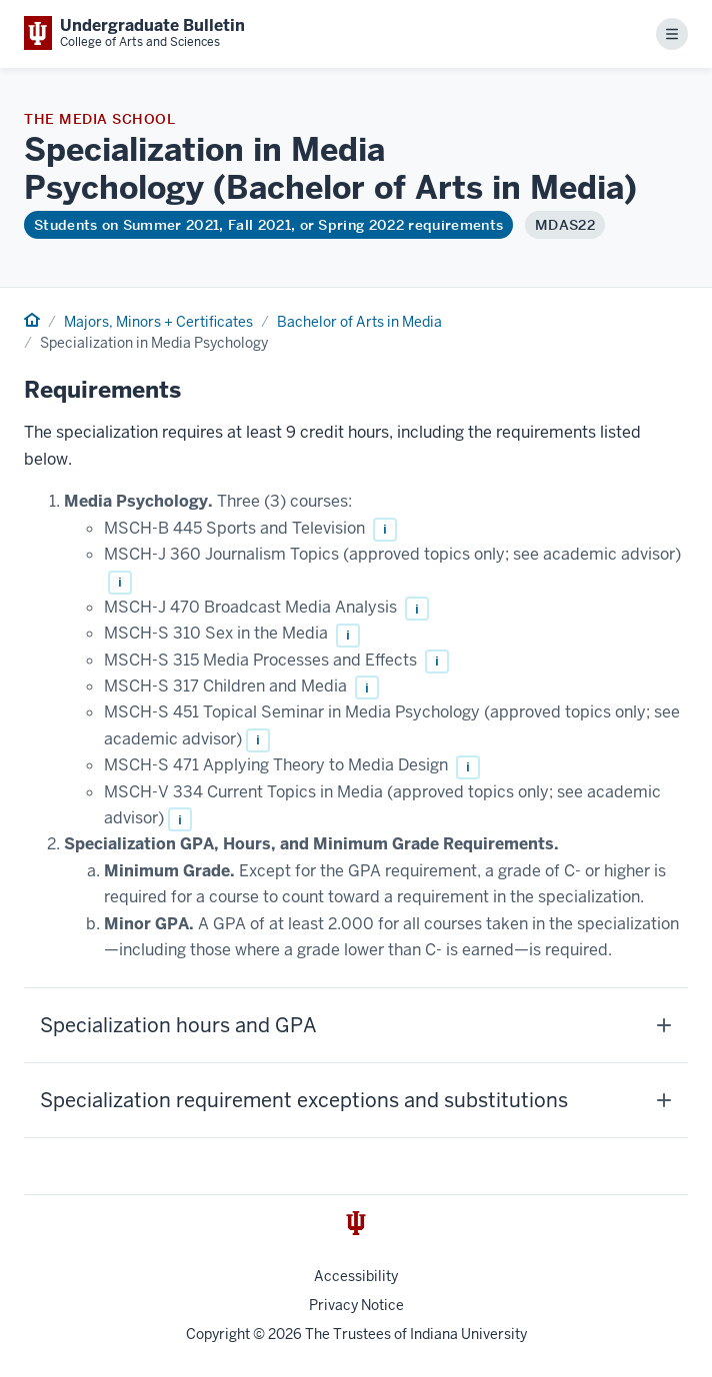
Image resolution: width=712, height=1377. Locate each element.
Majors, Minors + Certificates (158, 322)
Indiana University (468, 1334)
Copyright (218, 1334)
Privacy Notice (356, 1305)
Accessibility (356, 1276)
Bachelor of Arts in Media (359, 322)
